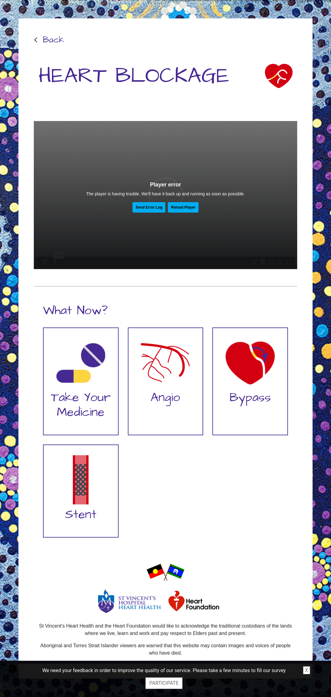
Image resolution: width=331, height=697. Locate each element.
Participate (163, 683)
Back (53, 40)
